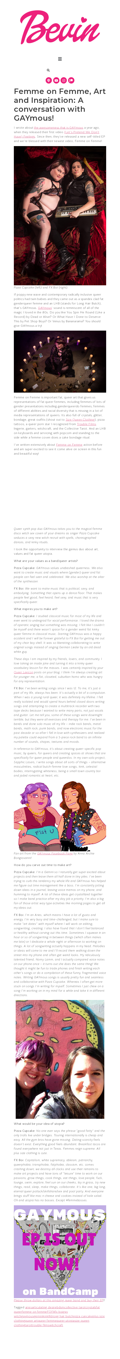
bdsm (60, 1307)
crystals (91, 1307)
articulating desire (44, 1307)
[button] (60, 59)
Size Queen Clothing (80, 420)
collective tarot (75, 1307)
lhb (51, 1316)
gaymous (27, 1316)
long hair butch (63, 1316)
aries (28, 1307)
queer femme (47, 1321)
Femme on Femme (69, 445)
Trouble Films (86, 424)
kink (45, 1316)
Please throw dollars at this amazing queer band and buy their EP (58, 1300)
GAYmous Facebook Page (55, 853)
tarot (28, 1325)
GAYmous (45, 308)
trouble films (40, 1325)
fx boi (59, 1312)
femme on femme (34, 1312)
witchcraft (56, 1325)
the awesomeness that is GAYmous (58, 128)
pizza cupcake (83, 1316)
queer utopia (65, 1321)
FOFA (51, 1312)
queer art (31, 1321)
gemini (38, 1316)
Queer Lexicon (23, 672)
